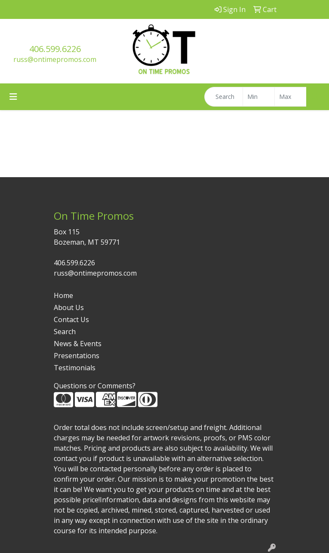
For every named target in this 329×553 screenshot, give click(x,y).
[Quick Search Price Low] (259, 97)
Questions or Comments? (94, 385)
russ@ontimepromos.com (54, 59)
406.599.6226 (55, 49)
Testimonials (74, 367)
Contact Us (71, 319)
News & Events (77, 343)
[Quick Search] (223, 97)
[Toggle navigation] (13, 97)
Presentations (76, 355)
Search (65, 331)
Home (63, 295)
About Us (69, 307)
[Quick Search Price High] (290, 97)
